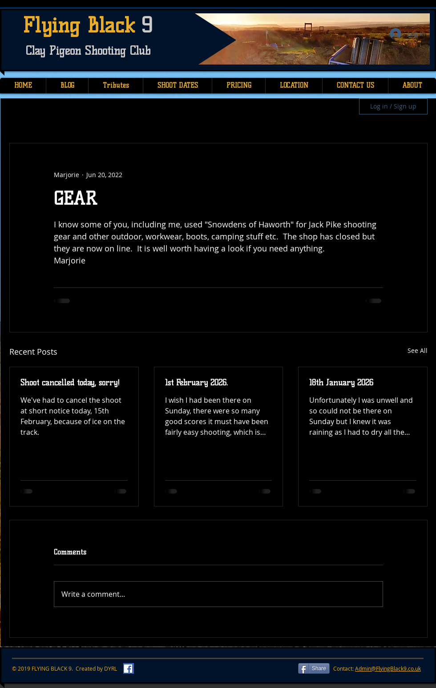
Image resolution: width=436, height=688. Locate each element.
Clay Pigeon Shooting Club (88, 50)
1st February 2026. (196, 383)
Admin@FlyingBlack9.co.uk (388, 668)
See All (418, 350)
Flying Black (82, 25)
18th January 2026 (341, 383)
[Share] (314, 668)
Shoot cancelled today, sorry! (70, 383)
